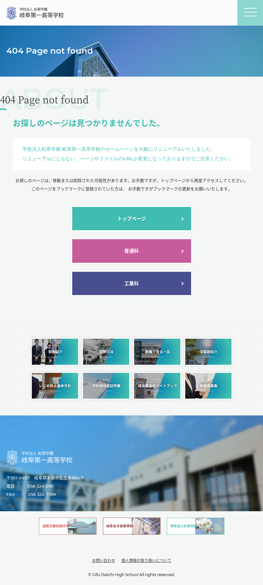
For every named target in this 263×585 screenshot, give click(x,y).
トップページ (131, 219)
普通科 (131, 251)
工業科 (131, 283)
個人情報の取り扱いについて (146, 560)
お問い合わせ (103, 560)
